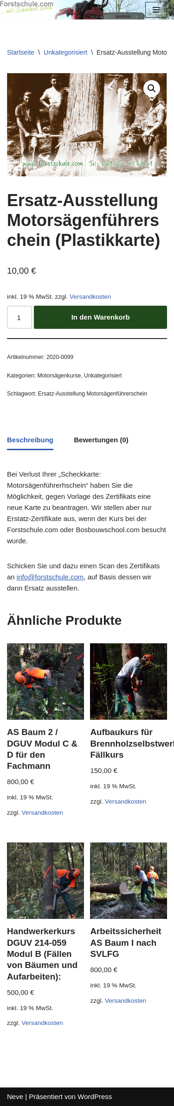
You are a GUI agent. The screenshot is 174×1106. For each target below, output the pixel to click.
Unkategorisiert (65, 52)
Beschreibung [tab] (30, 440)
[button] (151, 88)
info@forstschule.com (50, 577)
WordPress (94, 1096)
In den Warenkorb (100, 317)
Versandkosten (90, 296)
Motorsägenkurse (59, 375)
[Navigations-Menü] (156, 10)
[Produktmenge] (19, 317)
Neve (15, 1096)
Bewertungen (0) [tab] (101, 440)
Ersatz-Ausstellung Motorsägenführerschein (93, 393)
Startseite (20, 52)
